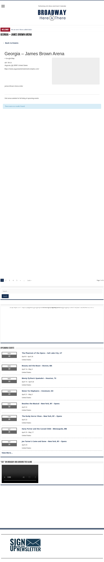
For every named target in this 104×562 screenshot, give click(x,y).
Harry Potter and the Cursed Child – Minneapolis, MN (44, 429)
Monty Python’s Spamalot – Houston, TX (39, 378)
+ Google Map (10, 58)
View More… (7, 453)
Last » (29, 280)
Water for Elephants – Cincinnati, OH (37, 391)
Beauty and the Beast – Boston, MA (37, 366)
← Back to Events (10, 43)
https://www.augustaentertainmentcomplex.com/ (22, 69)
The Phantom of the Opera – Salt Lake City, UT (42, 353)
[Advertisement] (52, 143)
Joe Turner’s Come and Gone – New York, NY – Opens (44, 441)
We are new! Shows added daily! (21, 29)
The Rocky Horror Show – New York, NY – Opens (42, 416)
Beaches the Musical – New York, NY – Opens (40, 404)
